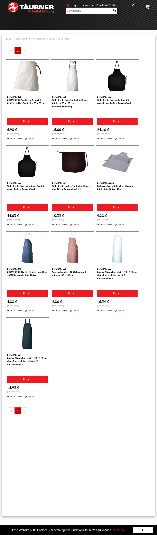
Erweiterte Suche (106, 5)
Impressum (87, 5)
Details (27, 121)
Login (75, 5)
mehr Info (119, 530)
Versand (31, 138)
